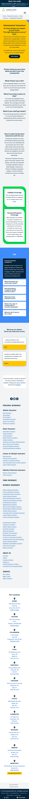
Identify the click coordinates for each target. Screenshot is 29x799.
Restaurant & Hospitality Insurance (12, 543)
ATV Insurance (7, 417)
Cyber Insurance (7, 475)
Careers (5, 558)
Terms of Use (23, 793)
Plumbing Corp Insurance (10, 533)
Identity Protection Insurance (14, 470)
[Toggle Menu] (25, 12)
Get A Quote (14, 56)
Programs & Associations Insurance (12, 500)
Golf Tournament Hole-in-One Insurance (14, 463)
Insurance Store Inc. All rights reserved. (16, 791)
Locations (5, 556)
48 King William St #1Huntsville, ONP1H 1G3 (14, 670)
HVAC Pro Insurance (8, 531)
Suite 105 (14, 637)
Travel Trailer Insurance (9, 465)
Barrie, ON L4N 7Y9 (14, 608)
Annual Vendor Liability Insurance (12, 509)
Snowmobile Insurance (9, 419)
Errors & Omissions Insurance (11, 492)
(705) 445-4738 (14, 641)
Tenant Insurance (7, 434)
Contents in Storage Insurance (11, 460)
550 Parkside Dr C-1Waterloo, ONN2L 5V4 (14, 734)
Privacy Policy (18, 795)
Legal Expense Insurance (10, 496)
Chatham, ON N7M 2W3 (14, 623)
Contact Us (6, 562)
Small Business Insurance (10, 502)
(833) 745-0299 (14, 1)
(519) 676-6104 (14, 625)
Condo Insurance (7, 436)
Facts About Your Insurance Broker (12, 566)
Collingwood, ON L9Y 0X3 (14, 639)
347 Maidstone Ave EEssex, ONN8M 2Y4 (14, 654)
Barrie (18, 383)
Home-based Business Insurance (12, 448)
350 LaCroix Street (14, 619)
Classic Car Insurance (9, 421)
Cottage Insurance (8, 440)
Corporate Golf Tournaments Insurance (14, 513)
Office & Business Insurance (10, 490)
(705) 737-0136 (14, 610)
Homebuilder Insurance (9, 522)
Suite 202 (14, 606)
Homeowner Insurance (9, 431)
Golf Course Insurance (9, 545)
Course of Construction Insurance (12, 537)
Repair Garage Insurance (9, 535)
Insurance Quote (14, 786)
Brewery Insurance (8, 548)
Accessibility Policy (14, 793)
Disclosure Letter (5, 793)
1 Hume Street (14, 635)
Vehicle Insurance (9, 410)
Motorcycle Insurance (9, 423)
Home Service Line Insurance (11, 444)
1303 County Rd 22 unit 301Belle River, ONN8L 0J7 (14, 685)
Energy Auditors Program (10, 541)
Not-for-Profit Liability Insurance (12, 507)
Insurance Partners (8, 560)
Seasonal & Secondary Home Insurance (14, 442)
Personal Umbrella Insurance (11, 446)
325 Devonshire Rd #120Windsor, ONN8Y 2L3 (14, 752)
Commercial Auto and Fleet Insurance (13, 539)
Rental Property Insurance (10, 438)
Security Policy (10, 795)
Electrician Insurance (8, 529)
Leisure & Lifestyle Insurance (14, 454)
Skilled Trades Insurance (10, 527)
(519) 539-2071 (14, 770)
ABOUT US (7, 553)
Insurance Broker (13, 784)
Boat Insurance (7, 456)
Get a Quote (6, 574)
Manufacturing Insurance (10, 504)
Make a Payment (7, 578)
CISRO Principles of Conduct (11, 564)
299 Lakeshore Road (14, 603)
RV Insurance (6, 415)
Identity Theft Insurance (9, 473)
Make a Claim (6, 576)
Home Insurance (9, 429)
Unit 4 (14, 621)
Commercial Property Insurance (11, 494)
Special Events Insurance (10, 458)
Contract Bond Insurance (10, 511)
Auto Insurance (7, 413)
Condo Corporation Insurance (11, 517)
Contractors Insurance (9, 525)
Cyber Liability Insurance (10, 515)
